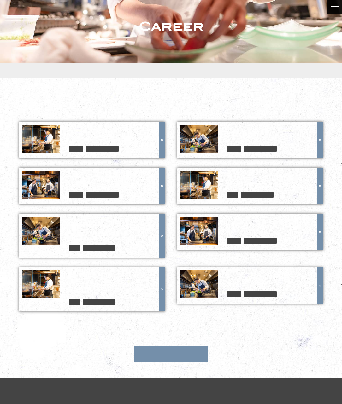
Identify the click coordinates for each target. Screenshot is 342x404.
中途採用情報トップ (171, 353)
